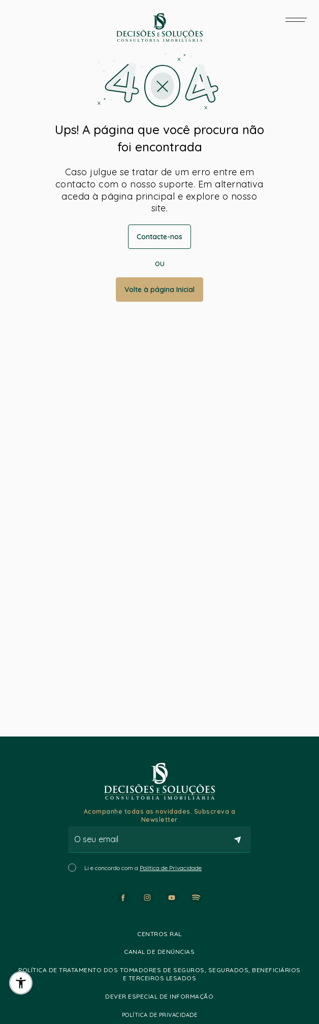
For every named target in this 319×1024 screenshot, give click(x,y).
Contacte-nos (159, 236)
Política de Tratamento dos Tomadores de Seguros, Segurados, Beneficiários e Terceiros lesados (159, 974)
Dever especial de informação (159, 996)
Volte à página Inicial (159, 289)
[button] (20, 983)
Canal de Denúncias (159, 951)
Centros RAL (159, 934)
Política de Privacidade (171, 868)
